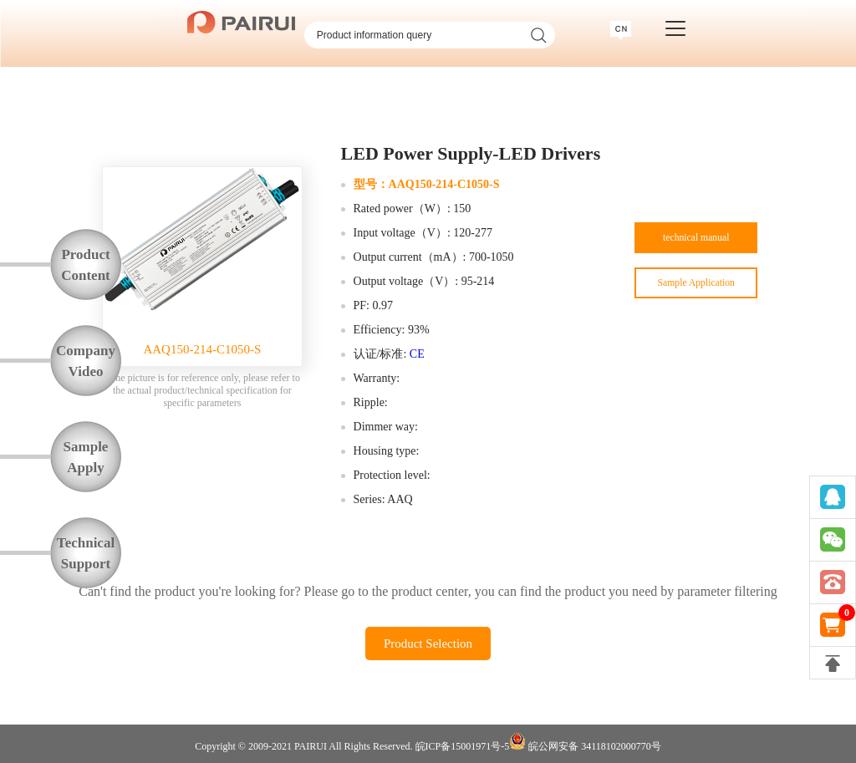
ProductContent (85, 265)
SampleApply (86, 457)
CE (417, 354)
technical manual (696, 243)
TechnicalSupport (86, 553)
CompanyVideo (85, 361)
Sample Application (696, 296)
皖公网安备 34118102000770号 (585, 742)
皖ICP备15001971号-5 (462, 746)
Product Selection (428, 643)
